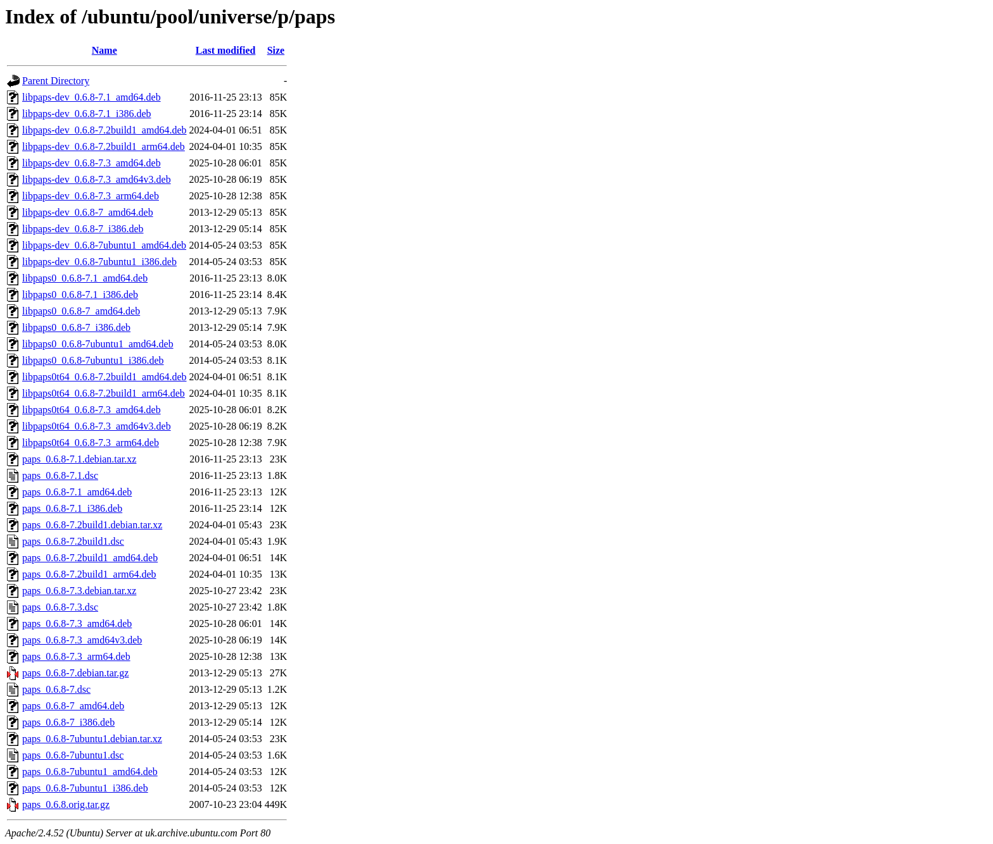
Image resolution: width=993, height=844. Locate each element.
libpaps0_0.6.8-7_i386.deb (76, 327)
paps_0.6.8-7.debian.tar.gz (75, 672)
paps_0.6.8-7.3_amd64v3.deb (82, 640)
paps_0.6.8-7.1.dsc (60, 475)
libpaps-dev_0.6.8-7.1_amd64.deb (91, 97)
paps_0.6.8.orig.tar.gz (66, 804)
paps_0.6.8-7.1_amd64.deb (77, 492)
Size (276, 50)
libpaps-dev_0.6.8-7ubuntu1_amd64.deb (104, 245)
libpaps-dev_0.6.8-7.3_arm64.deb (90, 195)
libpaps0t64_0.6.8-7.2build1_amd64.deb (104, 376)
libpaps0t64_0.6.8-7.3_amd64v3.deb (96, 426)
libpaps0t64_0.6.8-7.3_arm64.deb (90, 442)
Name (104, 50)
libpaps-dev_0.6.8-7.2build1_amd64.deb (104, 130)
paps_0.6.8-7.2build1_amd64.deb (90, 557)
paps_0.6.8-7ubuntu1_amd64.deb (90, 771)
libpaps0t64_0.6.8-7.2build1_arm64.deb (103, 393)
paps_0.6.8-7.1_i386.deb (72, 508)
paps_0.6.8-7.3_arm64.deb (76, 656)
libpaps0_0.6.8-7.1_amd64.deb (85, 278)
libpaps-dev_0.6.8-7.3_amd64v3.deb (96, 179)
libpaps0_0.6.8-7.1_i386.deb (80, 294)
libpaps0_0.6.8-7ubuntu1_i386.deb (93, 360)
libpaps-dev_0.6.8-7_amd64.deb (87, 212)
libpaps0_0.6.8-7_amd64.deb (81, 311)
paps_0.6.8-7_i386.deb (68, 722)
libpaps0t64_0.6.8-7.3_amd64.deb (91, 409)
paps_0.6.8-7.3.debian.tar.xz (79, 590)
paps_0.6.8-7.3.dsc (60, 607)
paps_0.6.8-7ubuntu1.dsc (72, 755)
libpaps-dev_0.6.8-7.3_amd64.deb (91, 163)
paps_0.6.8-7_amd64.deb (73, 705)
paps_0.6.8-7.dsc (56, 689)
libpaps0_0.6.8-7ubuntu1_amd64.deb (98, 343)
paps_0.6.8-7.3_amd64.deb (77, 623)
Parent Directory (55, 80)
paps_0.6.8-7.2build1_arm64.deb (89, 574)
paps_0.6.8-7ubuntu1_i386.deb (85, 788)
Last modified (226, 50)
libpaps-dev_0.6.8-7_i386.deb (83, 228)
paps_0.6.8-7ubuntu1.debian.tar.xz (92, 738)
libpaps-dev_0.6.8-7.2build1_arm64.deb (103, 146)
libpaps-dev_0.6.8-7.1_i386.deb (86, 113)
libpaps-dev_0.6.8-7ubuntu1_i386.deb (99, 261)
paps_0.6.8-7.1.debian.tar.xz (79, 459)
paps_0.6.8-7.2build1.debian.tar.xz (92, 524)
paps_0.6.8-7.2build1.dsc (73, 541)
